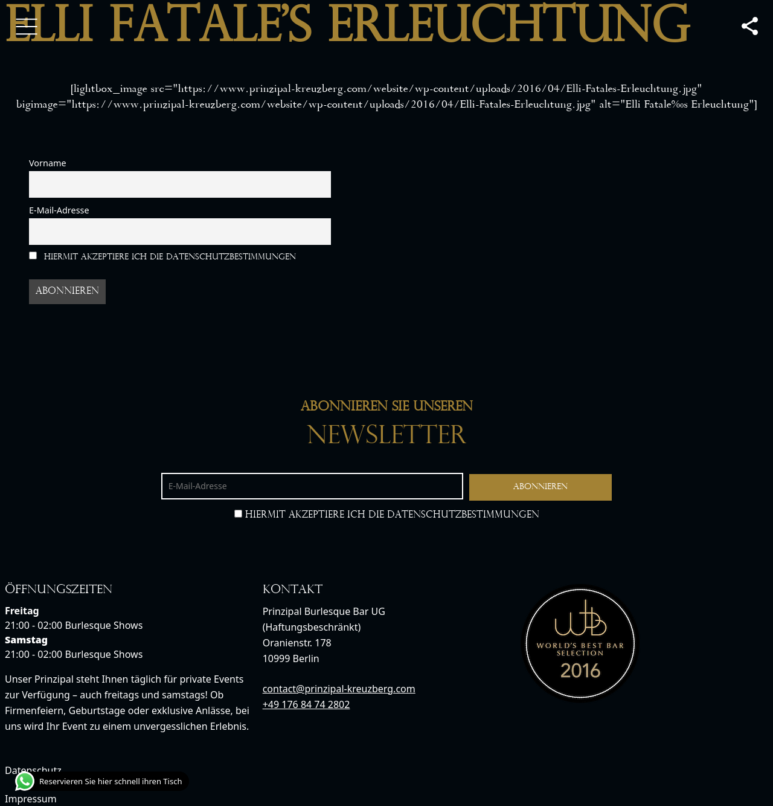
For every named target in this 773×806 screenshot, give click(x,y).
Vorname (47, 163)
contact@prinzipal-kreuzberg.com (339, 688)
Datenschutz (33, 770)
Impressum (31, 798)
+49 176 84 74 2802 (306, 704)
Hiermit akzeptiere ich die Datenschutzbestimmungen (162, 257)
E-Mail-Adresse (59, 210)
